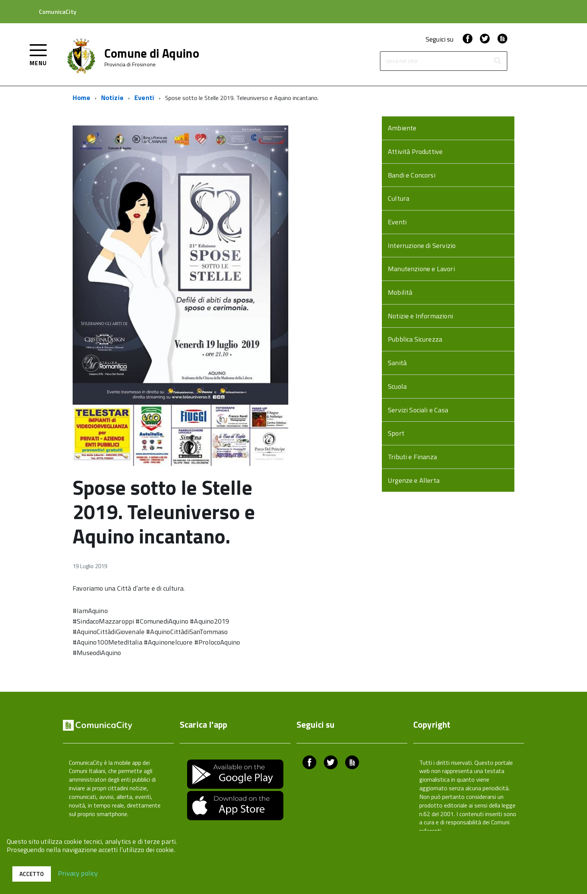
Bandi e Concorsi (411, 175)
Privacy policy (78, 873)
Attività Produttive (415, 151)
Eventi (144, 98)
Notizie (112, 98)
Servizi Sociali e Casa (418, 410)
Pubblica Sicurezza (415, 339)
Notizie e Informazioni (420, 316)
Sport (396, 433)
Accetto (31, 874)
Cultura (398, 198)
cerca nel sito (401, 61)
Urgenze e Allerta (414, 480)
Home (81, 98)
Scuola (397, 386)
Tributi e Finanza (412, 457)
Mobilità (400, 292)
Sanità (397, 363)
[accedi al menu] (38, 54)
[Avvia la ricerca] (497, 61)
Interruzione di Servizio (422, 245)
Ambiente (402, 128)
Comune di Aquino (151, 53)
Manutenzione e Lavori (421, 269)
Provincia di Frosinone (130, 64)
